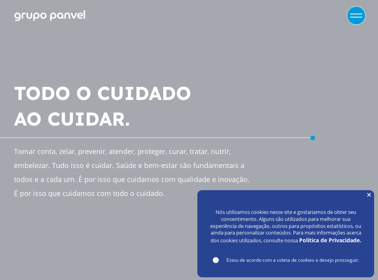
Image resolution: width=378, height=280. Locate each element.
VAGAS (309, 15)
